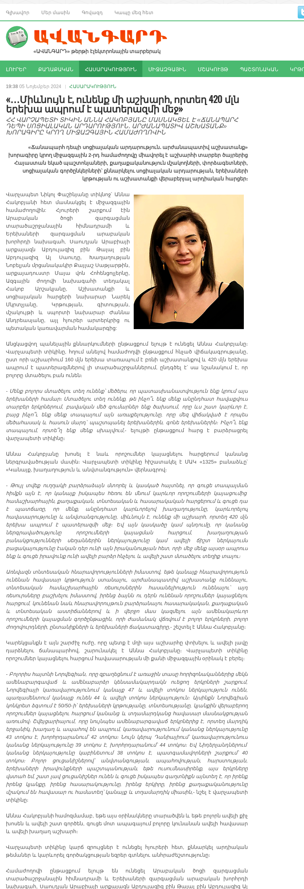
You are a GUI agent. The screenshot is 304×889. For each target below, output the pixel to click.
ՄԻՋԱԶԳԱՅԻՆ (167, 69)
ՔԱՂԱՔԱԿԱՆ (55, 69)
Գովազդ (92, 12)
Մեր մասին (55, 12)
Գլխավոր (17, 12)
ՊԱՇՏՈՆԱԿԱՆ (259, 69)
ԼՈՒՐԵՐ (16, 69)
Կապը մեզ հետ (133, 12)
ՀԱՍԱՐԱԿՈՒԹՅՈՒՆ (110, 69)
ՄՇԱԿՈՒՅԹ (213, 69)
